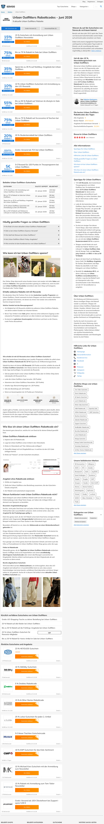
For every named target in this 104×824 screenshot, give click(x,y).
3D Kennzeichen (80, 464)
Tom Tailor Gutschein (81, 389)
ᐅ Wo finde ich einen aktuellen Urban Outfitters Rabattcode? (25, 226)
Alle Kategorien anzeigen (81, 525)
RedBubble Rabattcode (82, 427)
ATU (83, 468)
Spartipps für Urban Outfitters (84, 149)
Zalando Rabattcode (81, 420)
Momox (77, 487)
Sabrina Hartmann (90, 99)
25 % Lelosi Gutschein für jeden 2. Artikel (33, 716)
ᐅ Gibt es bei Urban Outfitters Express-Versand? (21, 231)
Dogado (77, 479)
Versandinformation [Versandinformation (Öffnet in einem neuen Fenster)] (82, 355)
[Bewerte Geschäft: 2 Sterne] (77, 137)
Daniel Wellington (80, 475)
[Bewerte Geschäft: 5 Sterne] (84, 137)
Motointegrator (79, 490)
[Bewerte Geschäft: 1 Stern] (75, 137)
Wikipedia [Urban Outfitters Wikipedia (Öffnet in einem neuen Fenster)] (79, 373)
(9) (11, 28)
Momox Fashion (87, 487)
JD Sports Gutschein (81, 397)
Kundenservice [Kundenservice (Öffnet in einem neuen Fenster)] (80, 358)
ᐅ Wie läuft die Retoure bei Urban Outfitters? (19, 235)
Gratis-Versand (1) (30, 28)
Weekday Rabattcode (81, 446)
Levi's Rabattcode (80, 401)
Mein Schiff (94, 483)
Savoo (3, 12)
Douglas (85, 479)
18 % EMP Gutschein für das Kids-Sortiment (34, 750)
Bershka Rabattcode (81, 431)
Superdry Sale (93, 408)
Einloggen (100, 1)
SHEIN (77, 498)
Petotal (77, 494)
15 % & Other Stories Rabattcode (29, 700)
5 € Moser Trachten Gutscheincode (30, 733)
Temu (97, 498)
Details (58, 46)
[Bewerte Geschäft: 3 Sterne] (80, 137)
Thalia (76, 502)
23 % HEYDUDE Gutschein (27, 648)
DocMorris (92, 475)
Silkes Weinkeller (87, 498)
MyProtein (90, 490)
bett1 (86, 471)
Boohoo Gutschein (80, 416)
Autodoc (90, 468)
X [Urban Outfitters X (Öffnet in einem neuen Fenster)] (76, 364)
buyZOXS (94, 471)
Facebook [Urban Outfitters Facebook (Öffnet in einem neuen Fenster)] (79, 361)
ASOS (77, 468)
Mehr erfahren (96, 51)
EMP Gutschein (94, 412)
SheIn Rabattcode (80, 393)
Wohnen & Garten (80, 522)
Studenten (93, 518)
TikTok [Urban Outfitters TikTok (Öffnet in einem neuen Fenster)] (78, 376)
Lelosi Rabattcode (80, 435)
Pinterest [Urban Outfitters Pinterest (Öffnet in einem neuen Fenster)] (78, 367)
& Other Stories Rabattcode (83, 450)
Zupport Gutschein (80, 423)
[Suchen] (97, 6)
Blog (84, 1)
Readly (85, 494)
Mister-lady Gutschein (81, 405)
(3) (50, 28)
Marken (10, 12)
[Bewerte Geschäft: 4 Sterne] (82, 137)
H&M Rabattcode (80, 408)
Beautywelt (78, 471)
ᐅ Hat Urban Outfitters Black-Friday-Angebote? (21, 239)
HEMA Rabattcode (80, 412)
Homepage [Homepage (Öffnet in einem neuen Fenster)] (79, 352)
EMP (92, 479)
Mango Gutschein (80, 438)
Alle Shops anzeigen (80, 453)
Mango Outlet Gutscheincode (83, 442)
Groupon (77, 483)
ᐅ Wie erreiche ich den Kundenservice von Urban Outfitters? (25, 243)
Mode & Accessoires (81, 518)
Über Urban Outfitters (81, 152)
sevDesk (92, 494)
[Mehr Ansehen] (100, 515)
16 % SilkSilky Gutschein (26, 667)
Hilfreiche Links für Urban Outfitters (86, 155)
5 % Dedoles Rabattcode (26, 683)
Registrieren (91, 1)
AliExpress (91, 464)
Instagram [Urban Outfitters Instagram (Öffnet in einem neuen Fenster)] (79, 370)
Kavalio (85, 483)
